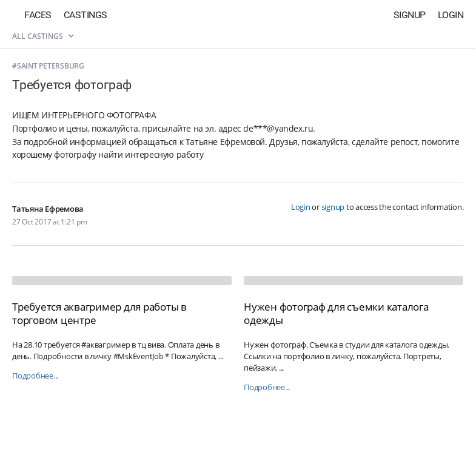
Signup (410, 15)
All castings (42, 36)
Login (451, 15)
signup (333, 206)
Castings (85, 15)
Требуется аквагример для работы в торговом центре (99, 313)
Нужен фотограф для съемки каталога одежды (336, 313)
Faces (38, 15)
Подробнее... (35, 375)
